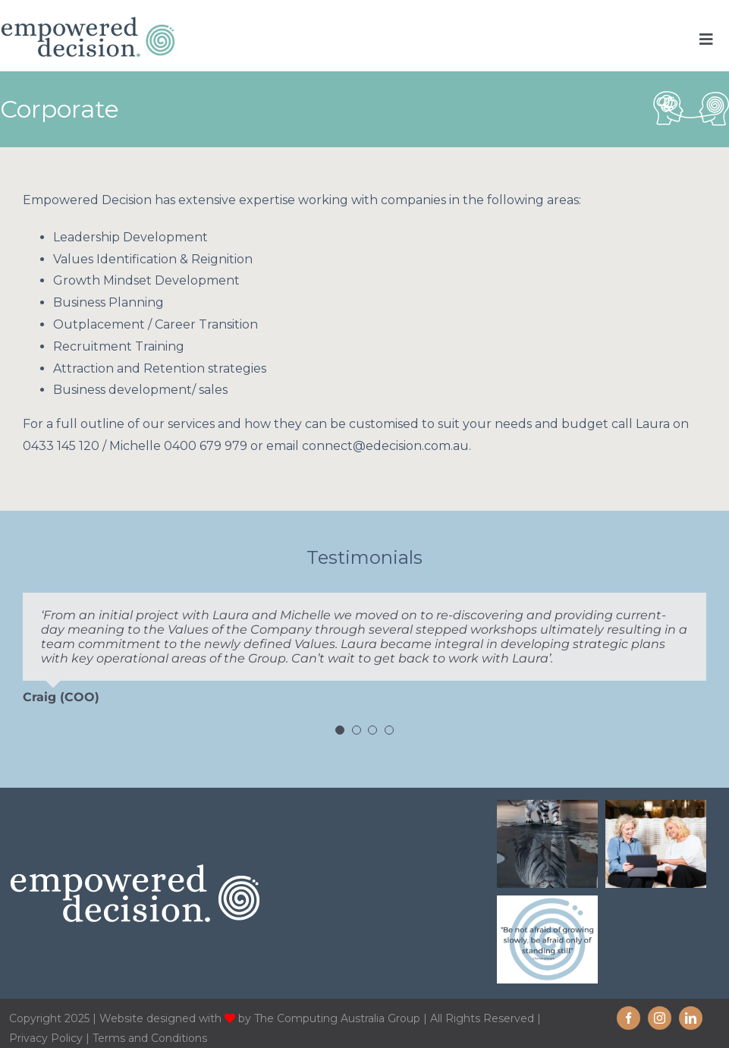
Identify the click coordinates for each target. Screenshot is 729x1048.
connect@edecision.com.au (385, 446)
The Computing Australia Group (337, 1018)
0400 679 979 (205, 446)
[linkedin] (690, 1018)
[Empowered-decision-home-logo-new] (88, 21)
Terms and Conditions (150, 1038)
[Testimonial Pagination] (339, 730)
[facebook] (628, 1018)
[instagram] (659, 1018)
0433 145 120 (61, 446)
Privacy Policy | (51, 1038)
